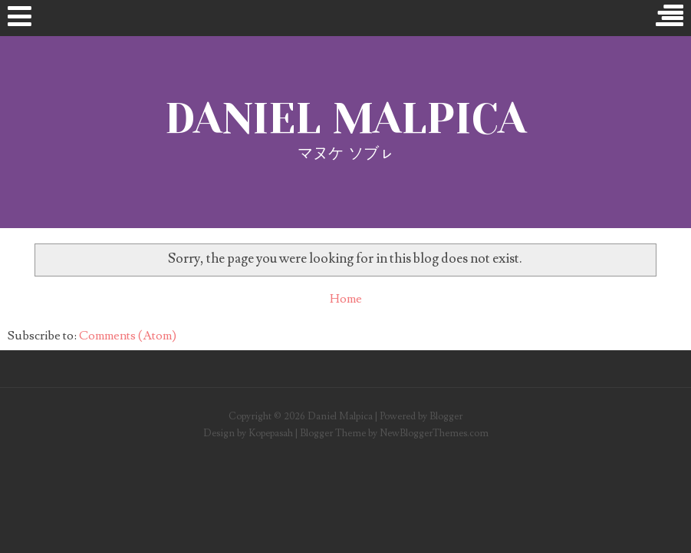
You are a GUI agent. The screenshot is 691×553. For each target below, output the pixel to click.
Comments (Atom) (127, 335)
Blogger (445, 416)
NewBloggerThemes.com (434, 433)
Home (346, 298)
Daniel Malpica (345, 118)
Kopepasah (270, 433)
